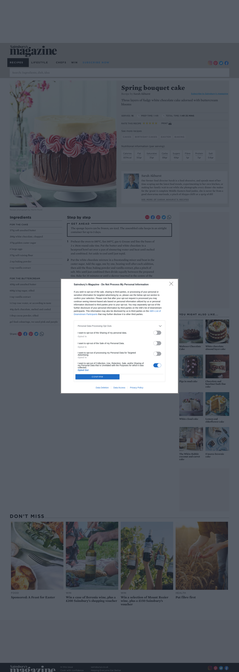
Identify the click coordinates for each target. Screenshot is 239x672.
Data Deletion (102, 387)
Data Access (119, 387)
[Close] (172, 285)
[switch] (157, 333)
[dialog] (119, 336)
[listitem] (119, 326)
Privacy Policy (136, 387)
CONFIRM (97, 377)
